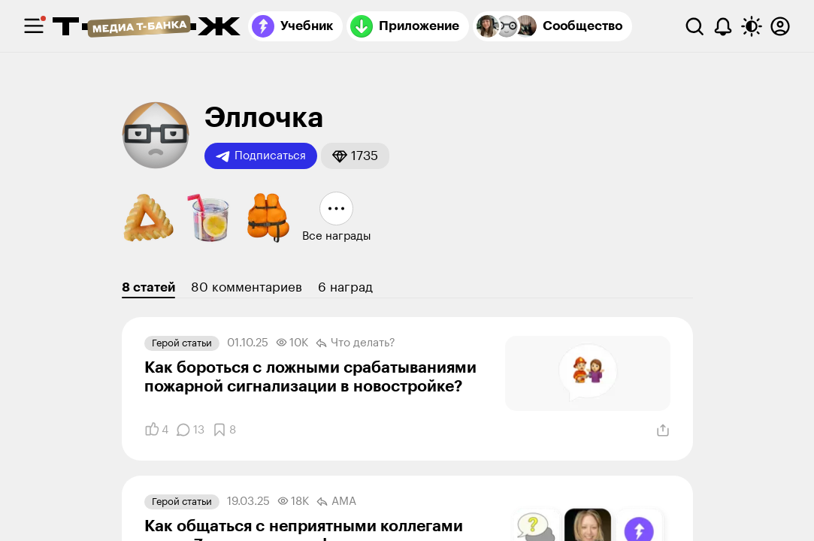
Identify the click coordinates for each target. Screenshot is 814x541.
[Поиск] (694, 26)
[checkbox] (34, 26)
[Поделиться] (662, 430)
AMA (336, 502)
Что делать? (355, 343)
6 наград (345, 287)
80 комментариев (246, 287)
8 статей (148, 287)
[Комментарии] (190, 430)
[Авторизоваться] (780, 26)
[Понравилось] (156, 430)
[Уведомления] (723, 26)
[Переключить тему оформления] (751, 26)
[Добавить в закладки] (224, 430)
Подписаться (261, 156)
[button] (355, 156)
